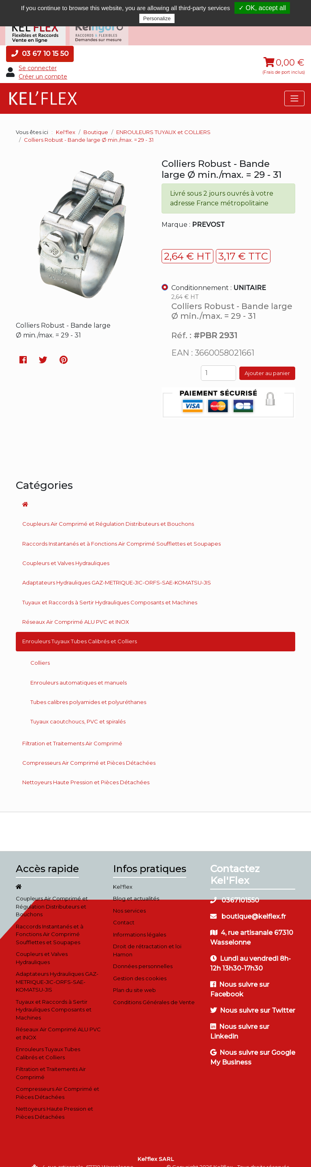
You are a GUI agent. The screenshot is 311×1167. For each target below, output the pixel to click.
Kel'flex (65, 121)
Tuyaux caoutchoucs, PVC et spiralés (78, 711)
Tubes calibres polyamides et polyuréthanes (88, 691)
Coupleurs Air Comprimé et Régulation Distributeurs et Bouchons (108, 513)
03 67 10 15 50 (39, 43)
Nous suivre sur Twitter (252, 1000)
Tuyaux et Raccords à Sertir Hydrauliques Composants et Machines (109, 592)
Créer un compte (43, 66)
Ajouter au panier (267, 362)
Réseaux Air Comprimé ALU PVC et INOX (75, 611)
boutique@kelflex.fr (248, 906)
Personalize (157, 18)
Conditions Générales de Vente (154, 991)
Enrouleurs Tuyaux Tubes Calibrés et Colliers (79, 630)
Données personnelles (143, 955)
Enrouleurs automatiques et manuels (78, 672)
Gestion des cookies (139, 967)
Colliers (40, 652)
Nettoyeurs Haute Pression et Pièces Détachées (85, 771)
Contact (123, 912)
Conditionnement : (218, 277)
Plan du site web (134, 979)
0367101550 (234, 890)
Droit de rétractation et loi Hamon (147, 939)
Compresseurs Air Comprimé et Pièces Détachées (89, 752)
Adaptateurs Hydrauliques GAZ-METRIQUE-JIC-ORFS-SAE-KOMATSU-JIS (116, 572)
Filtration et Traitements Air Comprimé (72, 733)
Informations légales (139, 924)
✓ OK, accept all (262, 7)
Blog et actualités (136, 888)
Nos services (129, 900)
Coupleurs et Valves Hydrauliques (65, 552)
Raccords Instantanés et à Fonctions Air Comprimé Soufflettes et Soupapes (121, 533)
